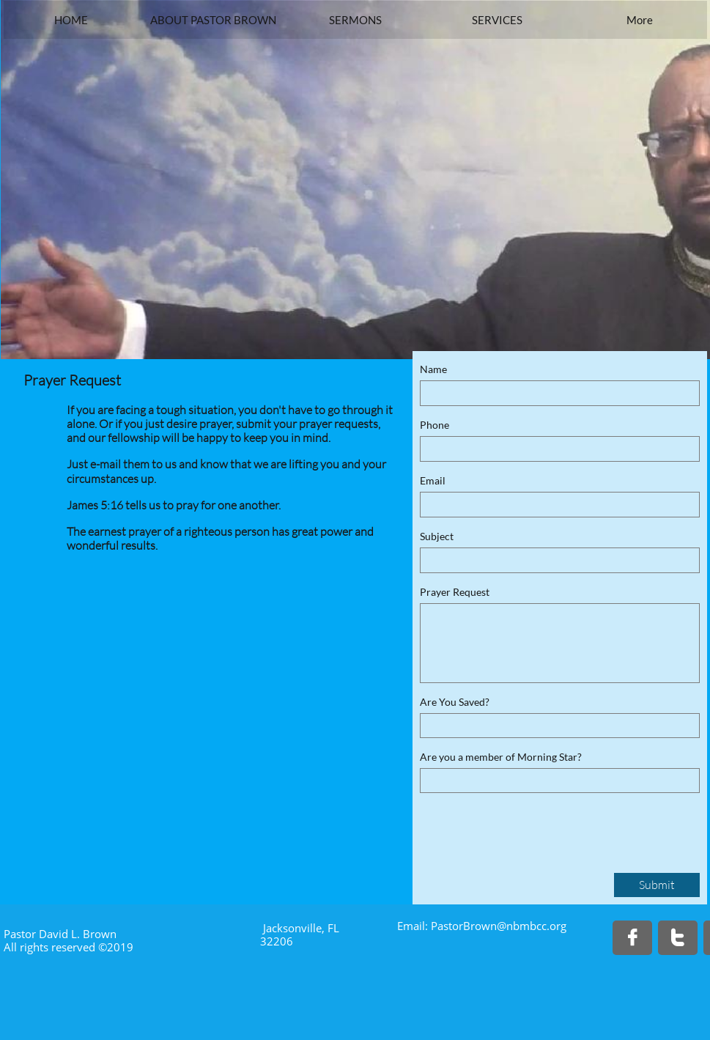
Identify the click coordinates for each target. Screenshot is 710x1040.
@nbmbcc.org (531, 925)
